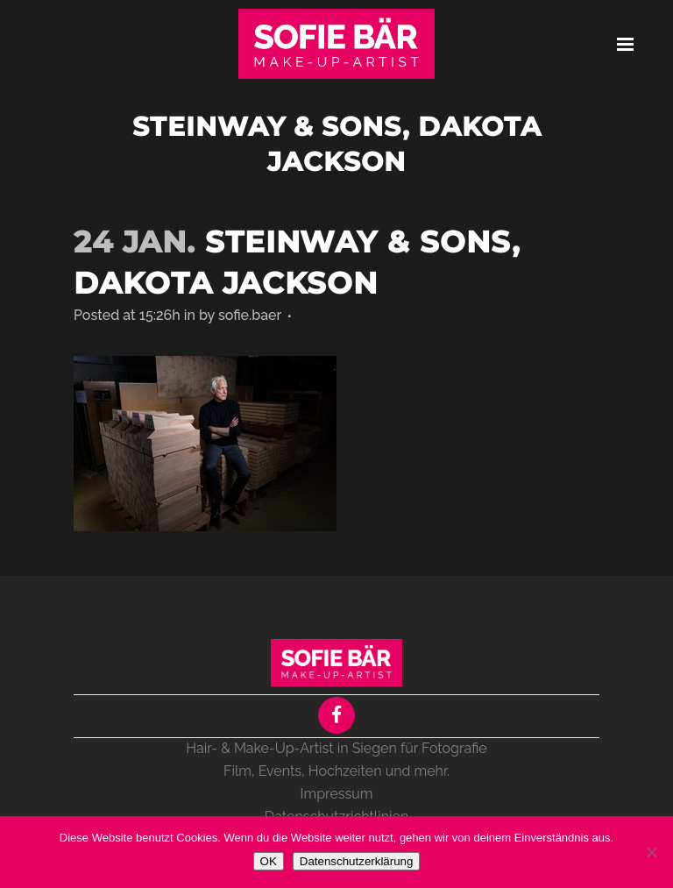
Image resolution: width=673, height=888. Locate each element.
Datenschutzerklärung (357, 861)
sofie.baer (249, 315)
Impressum (337, 793)
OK (268, 861)
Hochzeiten (345, 771)
